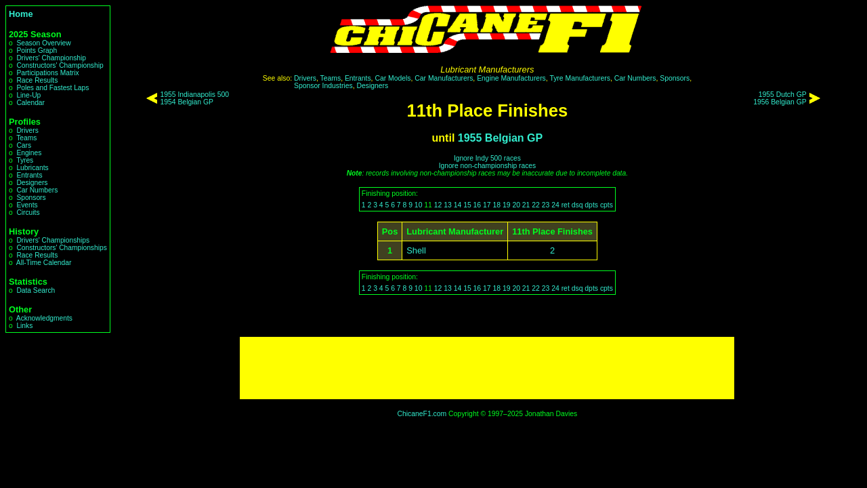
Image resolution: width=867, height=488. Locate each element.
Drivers (27, 130)
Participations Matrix (47, 73)
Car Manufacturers (444, 78)
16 (477, 205)
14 (458, 205)
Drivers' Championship (51, 58)
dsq (577, 205)
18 (496, 205)
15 (467, 205)
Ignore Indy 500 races (487, 158)
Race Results (37, 80)
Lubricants (32, 167)
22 (536, 205)
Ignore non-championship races (487, 165)
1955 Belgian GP (500, 138)
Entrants (29, 175)
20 (516, 205)
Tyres (24, 160)
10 (419, 205)
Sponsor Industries (323, 85)
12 (438, 205)
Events (26, 205)
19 (507, 205)
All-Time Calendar (44, 262)
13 (448, 205)
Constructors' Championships (61, 247)
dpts (591, 205)
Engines (28, 153)
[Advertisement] (487, 368)
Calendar (30, 102)
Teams (26, 138)
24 (555, 205)
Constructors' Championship (59, 65)
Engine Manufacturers (511, 78)
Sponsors (30, 197)
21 (526, 205)
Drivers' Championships (52, 240)
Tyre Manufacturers (579, 78)
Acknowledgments (44, 318)
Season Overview (43, 43)
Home (21, 14)
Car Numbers (37, 190)
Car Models (392, 78)
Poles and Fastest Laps (52, 88)
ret (566, 205)
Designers (31, 182)
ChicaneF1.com (421, 414)
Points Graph (36, 50)
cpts (606, 205)
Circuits (27, 212)
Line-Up (28, 95)
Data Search (35, 290)
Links (24, 325)
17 (487, 205)
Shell (415, 250)
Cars (23, 145)
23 (546, 205)
